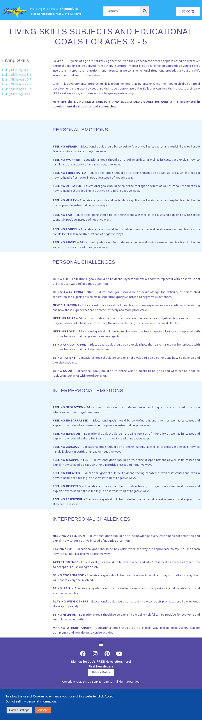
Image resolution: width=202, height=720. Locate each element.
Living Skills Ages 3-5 (16, 74)
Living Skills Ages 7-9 (16, 84)
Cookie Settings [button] (19, 710)
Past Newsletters (101, 666)
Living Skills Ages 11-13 (18, 94)
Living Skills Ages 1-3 (16, 70)
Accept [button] (43, 710)
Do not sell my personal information (30, 701)
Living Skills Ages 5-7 (16, 79)
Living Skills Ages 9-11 (17, 89)
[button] (101, 644)
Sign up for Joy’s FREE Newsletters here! (101, 661)
